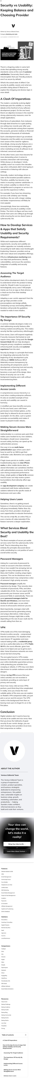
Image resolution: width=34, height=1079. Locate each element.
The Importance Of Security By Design (13, 1058)
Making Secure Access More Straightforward (12, 1070)
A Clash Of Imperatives (10, 1040)
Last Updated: (4, 37)
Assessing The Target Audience (13, 1053)
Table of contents (8, 1035)
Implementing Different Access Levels (13, 1064)
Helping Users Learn (10, 1076)
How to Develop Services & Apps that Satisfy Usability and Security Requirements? (14, 1046)
